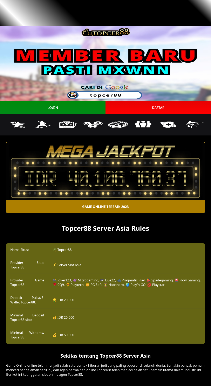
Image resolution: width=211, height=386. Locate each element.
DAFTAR (158, 107)
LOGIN (52, 107)
